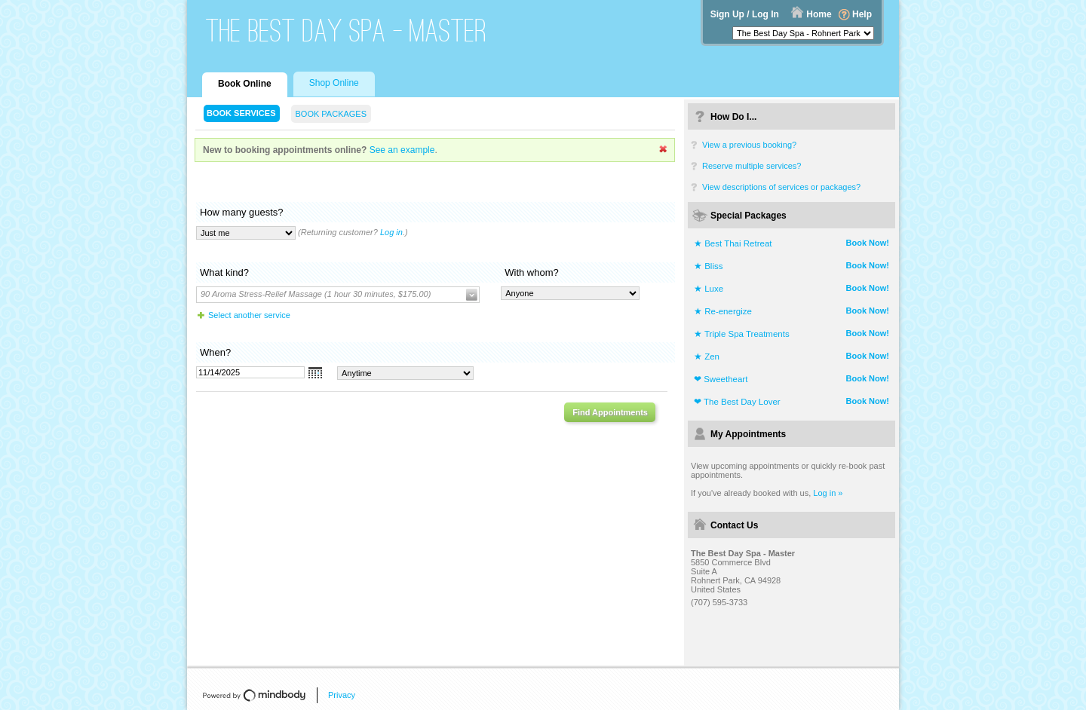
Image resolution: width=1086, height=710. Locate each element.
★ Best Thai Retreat (733, 243)
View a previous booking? (749, 144)
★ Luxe (708, 288)
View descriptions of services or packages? (781, 186)
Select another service (249, 315)
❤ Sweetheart (720, 379)
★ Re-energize (723, 311)
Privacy (341, 694)
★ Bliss (708, 266)
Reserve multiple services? (751, 165)
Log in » (827, 492)
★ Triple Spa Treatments (742, 333)
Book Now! (867, 242)
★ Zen (706, 356)
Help (862, 14)
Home (818, 14)
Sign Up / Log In (744, 14)
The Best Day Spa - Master (346, 30)
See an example (402, 150)
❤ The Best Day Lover (737, 401)
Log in (391, 232)
